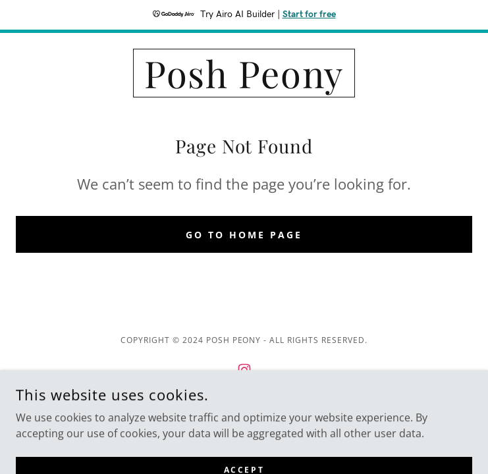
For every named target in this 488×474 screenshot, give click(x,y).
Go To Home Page (244, 234)
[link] (244, 73)
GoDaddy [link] (273, 415)
